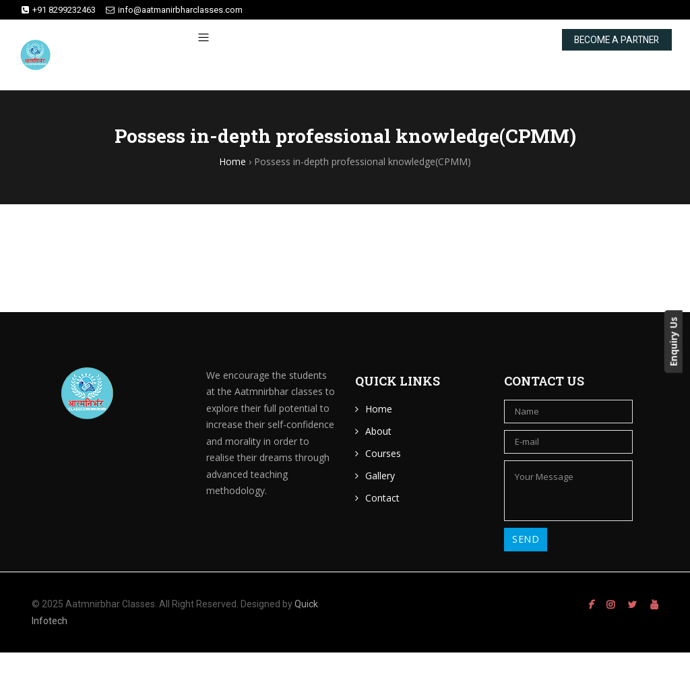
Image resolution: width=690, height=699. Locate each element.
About (378, 431)
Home (378, 408)
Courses (383, 453)
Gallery (380, 475)
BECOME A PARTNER (589, 48)
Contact (382, 497)
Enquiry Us (680, 341)
